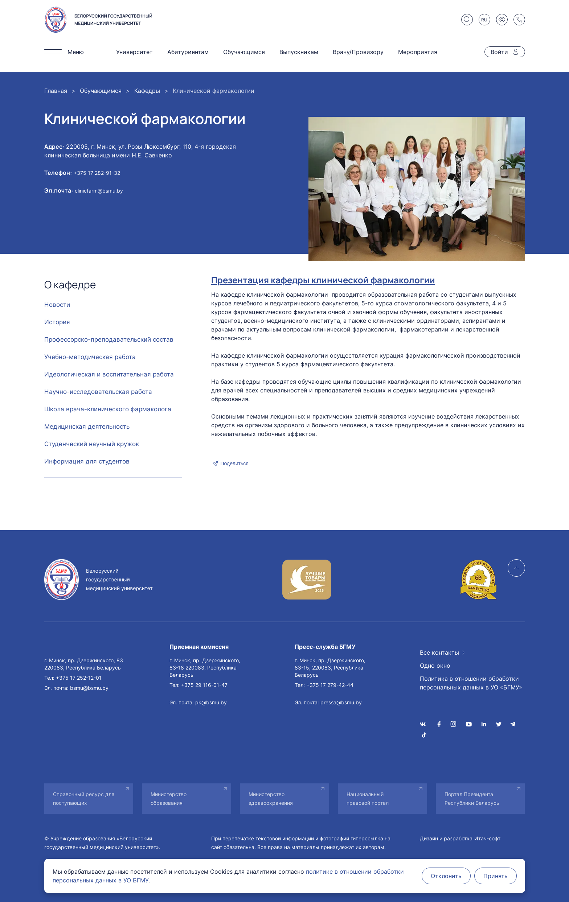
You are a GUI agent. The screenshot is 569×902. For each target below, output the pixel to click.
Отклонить (446, 876)
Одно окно (435, 665)
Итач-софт (487, 838)
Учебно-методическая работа (90, 357)
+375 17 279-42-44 (329, 685)
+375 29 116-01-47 (204, 685)
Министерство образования (169, 798)
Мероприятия (417, 51)
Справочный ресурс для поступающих (83, 798)
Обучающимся (244, 51)
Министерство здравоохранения (271, 798)
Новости (57, 304)
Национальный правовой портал (368, 798)
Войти (499, 51)
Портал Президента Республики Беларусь (472, 798)
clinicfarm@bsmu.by (99, 191)
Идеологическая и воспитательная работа (109, 374)
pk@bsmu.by (211, 702)
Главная (55, 90)
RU (484, 19)
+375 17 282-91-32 (97, 173)
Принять (495, 876)
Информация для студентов (87, 461)
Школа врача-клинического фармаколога (107, 409)
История (57, 322)
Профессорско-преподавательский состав (108, 339)
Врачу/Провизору (358, 51)
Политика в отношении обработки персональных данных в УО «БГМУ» (471, 683)
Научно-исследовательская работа (98, 391)
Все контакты (439, 652)
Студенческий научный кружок (91, 444)
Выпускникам (298, 51)
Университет (134, 51)
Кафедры (147, 90)
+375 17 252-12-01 (79, 678)
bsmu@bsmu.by (89, 688)
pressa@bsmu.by (341, 702)
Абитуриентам (188, 51)
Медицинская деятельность (87, 426)
